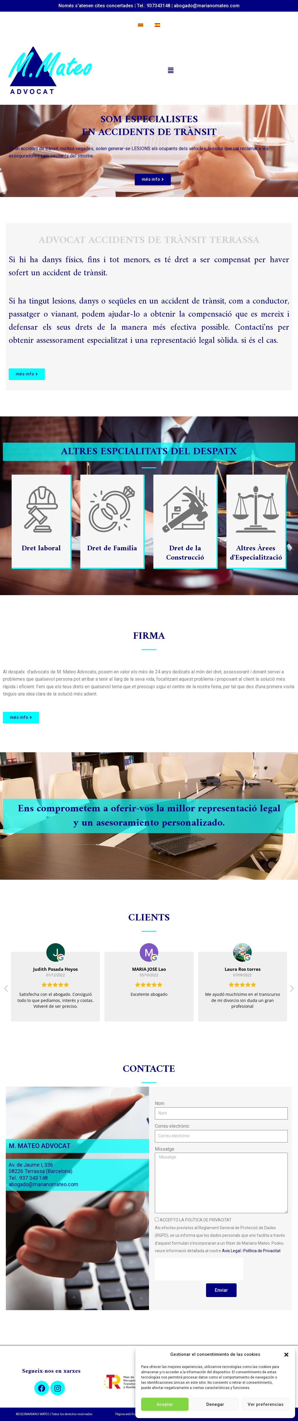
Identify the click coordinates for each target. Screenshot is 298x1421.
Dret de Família (112, 548)
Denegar (215, 1404)
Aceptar (165, 1404)
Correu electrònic (172, 1126)
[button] (286, 1355)
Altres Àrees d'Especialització (256, 553)
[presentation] (199, 1269)
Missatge (164, 1149)
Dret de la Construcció (185, 553)
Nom (159, 1103)
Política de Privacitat (262, 1250)
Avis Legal (231, 1250)
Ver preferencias (265, 1404)
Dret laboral (41, 548)
